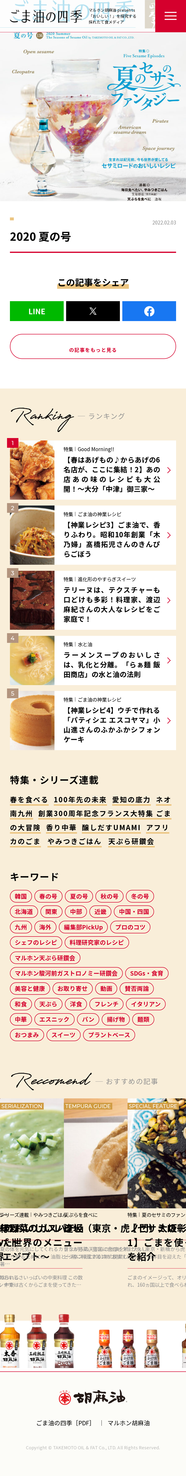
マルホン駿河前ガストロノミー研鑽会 (66, 973)
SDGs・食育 (146, 973)
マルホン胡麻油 (93, 1397)
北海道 (24, 911)
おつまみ (27, 1034)
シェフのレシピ (36, 942)
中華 (21, 1019)
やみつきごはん (74, 841)
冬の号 (140, 896)
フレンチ (106, 1003)
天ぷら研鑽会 (131, 841)
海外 (45, 926)
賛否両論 (137, 988)
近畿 (100, 911)
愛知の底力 (131, 799)
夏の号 (79, 896)
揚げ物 (116, 1019)
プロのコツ (130, 926)
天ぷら (48, 1003)
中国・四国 (134, 911)
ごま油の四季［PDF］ (65, 1423)
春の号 (48, 896)
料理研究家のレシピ (97, 942)
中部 (76, 911)
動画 (106, 988)
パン (88, 1019)
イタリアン (146, 1003)
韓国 (21, 896)
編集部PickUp (83, 926)
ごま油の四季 (46, 16)
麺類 (143, 1019)
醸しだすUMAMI (111, 827)
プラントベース (109, 1034)
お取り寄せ (72, 988)
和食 (21, 1003)
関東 (51, 911)
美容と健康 (30, 988)
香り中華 (61, 827)
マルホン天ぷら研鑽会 (45, 957)
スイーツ (63, 1034)
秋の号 (110, 896)
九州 (21, 926)
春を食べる (29, 799)
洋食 (76, 1003)
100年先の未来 (80, 799)
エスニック (54, 1019)
